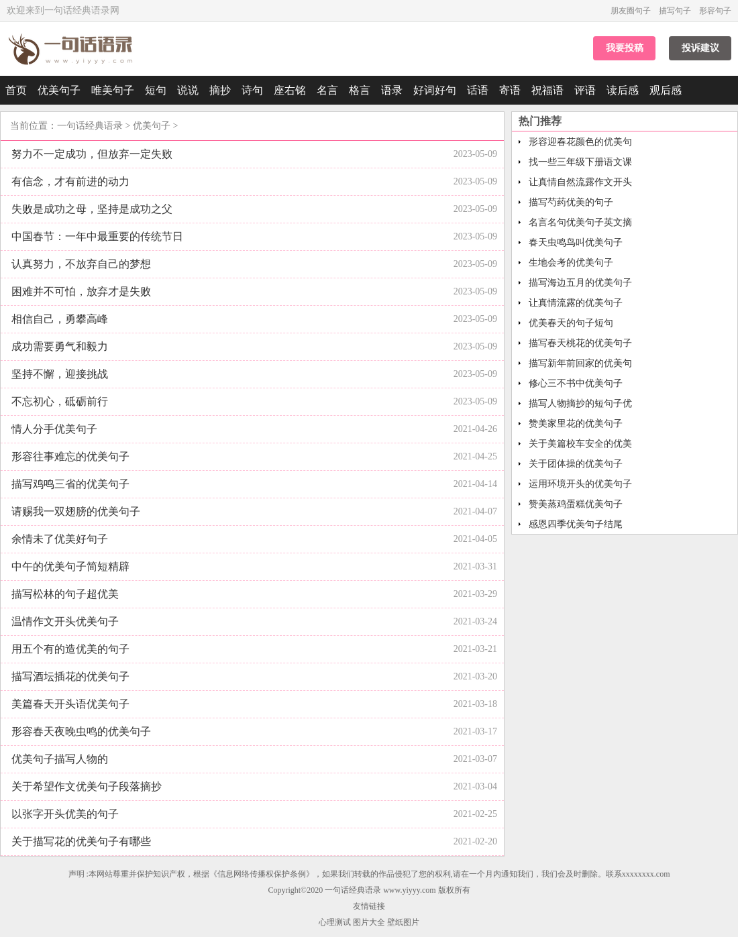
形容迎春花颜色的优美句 (580, 142)
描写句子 (675, 10)
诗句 (252, 90)
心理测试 (335, 922)
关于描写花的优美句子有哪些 (81, 841)
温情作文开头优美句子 (65, 621)
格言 (359, 90)
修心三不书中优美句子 (576, 383)
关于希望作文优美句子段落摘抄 (86, 786)
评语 (585, 90)
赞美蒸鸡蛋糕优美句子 (576, 504)
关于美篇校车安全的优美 (580, 444)
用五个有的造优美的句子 (70, 649)
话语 (477, 90)
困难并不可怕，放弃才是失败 (81, 291)
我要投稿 (624, 48)
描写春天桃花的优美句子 (580, 343)
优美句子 (59, 90)
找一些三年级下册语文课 (580, 162)
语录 (392, 90)
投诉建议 (700, 48)
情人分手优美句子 (54, 429)
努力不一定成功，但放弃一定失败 (91, 154)
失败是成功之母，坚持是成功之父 (91, 209)
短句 (155, 90)
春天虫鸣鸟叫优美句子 (576, 242)
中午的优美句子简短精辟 (70, 566)
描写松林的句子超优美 (65, 594)
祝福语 (547, 90)
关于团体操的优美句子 (576, 464)
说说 (188, 90)
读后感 (623, 90)
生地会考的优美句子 (571, 263)
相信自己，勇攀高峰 (59, 319)
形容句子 (715, 10)
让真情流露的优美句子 (576, 303)
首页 (16, 90)
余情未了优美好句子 (59, 539)
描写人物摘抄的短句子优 (580, 403)
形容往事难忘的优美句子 (70, 456)
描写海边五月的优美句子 (580, 283)
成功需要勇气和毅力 (59, 346)
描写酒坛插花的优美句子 (70, 676)
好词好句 (434, 90)
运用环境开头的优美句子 (580, 484)
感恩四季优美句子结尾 (576, 524)
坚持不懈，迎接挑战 (59, 374)
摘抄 (220, 90)
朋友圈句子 (631, 10)
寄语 (510, 90)
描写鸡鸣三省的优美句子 (70, 484)
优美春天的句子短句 (571, 323)
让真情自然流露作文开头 (580, 182)
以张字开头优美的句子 (65, 814)
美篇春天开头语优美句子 (70, 704)
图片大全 (369, 922)
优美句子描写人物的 (59, 759)
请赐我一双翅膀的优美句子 (75, 511)
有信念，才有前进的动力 (70, 181)
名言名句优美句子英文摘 (580, 222)
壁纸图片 (403, 922)
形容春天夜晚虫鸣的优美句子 (81, 731)
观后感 (665, 90)
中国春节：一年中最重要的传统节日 (97, 236)
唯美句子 (112, 90)
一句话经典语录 (90, 126)
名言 (327, 90)
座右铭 (290, 90)
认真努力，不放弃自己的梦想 (81, 264)
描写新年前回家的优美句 (580, 363)
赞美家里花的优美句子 (576, 424)
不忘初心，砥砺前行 (59, 401)
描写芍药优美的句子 (571, 202)
